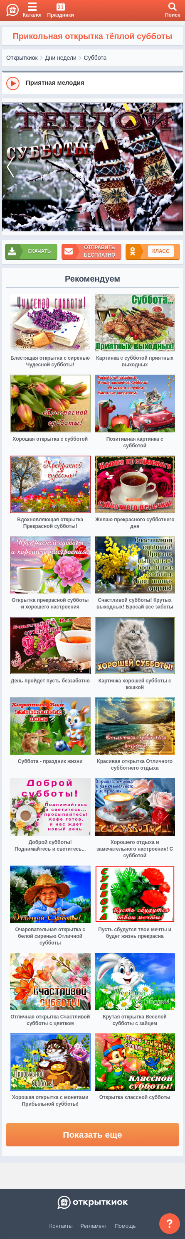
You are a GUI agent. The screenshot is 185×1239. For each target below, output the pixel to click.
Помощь (125, 1226)
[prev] (10, 167)
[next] (174, 167)
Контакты (61, 1226)
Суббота (95, 57)
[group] (92, 83)
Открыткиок (22, 57)
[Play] (13, 83)
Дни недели (60, 57)
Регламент (94, 1226)
